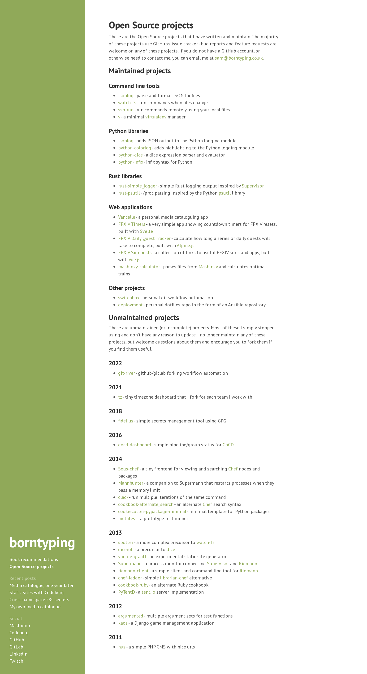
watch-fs (127, 103)
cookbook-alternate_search (145, 504)
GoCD (228, 445)
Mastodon (19, 625)
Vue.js (134, 260)
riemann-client (133, 571)
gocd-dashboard (134, 445)
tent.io (148, 592)
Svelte (146, 231)
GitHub (16, 640)
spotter (125, 542)
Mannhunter (130, 483)
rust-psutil (129, 193)
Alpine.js (185, 245)
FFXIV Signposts (135, 252)
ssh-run (126, 110)
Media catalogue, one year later (41, 585)
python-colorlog (134, 148)
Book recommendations (33, 559)
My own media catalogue (34, 607)
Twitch (16, 661)
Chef (233, 469)
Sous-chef (128, 469)
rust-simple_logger (137, 186)
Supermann (130, 564)
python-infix (130, 162)
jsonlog (126, 95)
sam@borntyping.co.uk (239, 58)
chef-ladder (130, 578)
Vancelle (126, 217)
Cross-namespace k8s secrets (39, 599)
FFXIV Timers (131, 224)
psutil (225, 193)
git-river (126, 373)
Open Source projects (31, 566)
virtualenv (155, 117)
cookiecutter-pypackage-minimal (152, 511)
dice (171, 549)
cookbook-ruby (133, 585)
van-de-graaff (132, 556)
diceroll (126, 549)
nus (121, 647)
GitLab (16, 647)
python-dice (130, 155)
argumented (130, 616)
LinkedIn (18, 654)
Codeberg (19, 633)
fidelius (125, 421)
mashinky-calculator (139, 267)
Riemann (248, 564)
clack (123, 497)
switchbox (128, 298)
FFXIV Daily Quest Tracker (144, 238)
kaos (123, 623)
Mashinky (208, 267)
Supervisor (253, 186)
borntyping (42, 542)
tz (120, 397)
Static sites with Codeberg (36, 592)
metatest (127, 518)
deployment (130, 305)
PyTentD (126, 592)
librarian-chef (174, 578)
